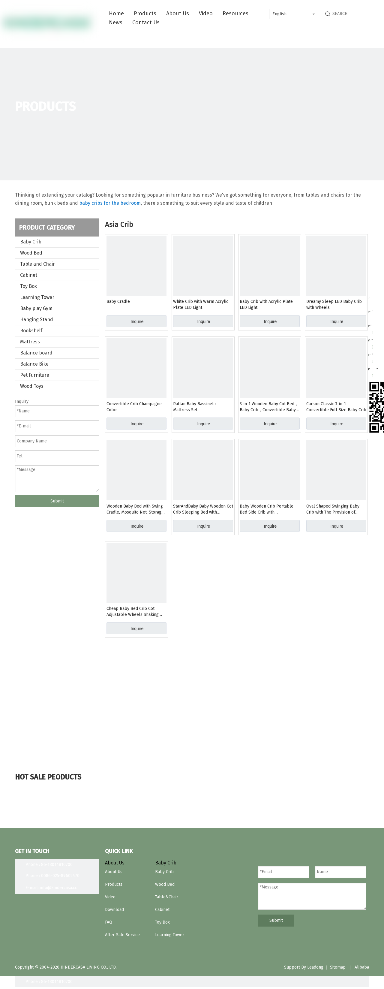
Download (114, 909)
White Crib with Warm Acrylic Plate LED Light (200, 304)
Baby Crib (30, 242)
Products (113, 884)
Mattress (30, 342)
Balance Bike (34, 364)
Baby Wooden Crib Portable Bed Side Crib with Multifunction (266, 509)
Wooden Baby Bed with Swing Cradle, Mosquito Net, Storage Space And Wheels (135, 509)
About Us (113, 871)
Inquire (137, 321)
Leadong (315, 967)
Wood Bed (31, 253)
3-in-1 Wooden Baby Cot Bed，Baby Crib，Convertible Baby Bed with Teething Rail (269, 407)
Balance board (36, 353)
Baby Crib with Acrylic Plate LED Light (266, 304)
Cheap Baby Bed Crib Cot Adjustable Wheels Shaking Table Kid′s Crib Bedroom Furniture (132, 612)
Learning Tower (37, 297)
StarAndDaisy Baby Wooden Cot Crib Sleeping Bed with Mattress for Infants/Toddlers (203, 509)
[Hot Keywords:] (327, 13)
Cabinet (28, 275)
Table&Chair (166, 897)
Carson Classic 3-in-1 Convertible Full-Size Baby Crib (336, 406)
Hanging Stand (36, 319)
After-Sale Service (122, 934)
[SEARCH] (356, 13)
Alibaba (362, 967)
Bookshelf (31, 330)
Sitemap (338, 967)
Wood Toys (32, 386)
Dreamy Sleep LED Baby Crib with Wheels (334, 304)
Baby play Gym (36, 308)
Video (110, 897)
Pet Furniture (34, 375)
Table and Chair (37, 264)
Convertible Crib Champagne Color (134, 406)
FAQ (108, 922)
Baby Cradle (118, 301)
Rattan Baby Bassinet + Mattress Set (195, 406)
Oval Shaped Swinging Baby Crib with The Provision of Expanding (332, 509)
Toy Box (28, 286)
